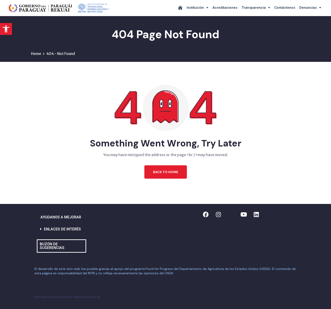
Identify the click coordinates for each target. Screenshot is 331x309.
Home (36, 53)
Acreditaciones (224, 8)
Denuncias (310, 8)
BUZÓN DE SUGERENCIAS (52, 246)
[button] (6, 29)
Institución (197, 8)
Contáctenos (284, 8)
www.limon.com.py (86, 297)
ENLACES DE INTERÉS (62, 229)
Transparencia (256, 8)
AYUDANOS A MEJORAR (60, 217)
